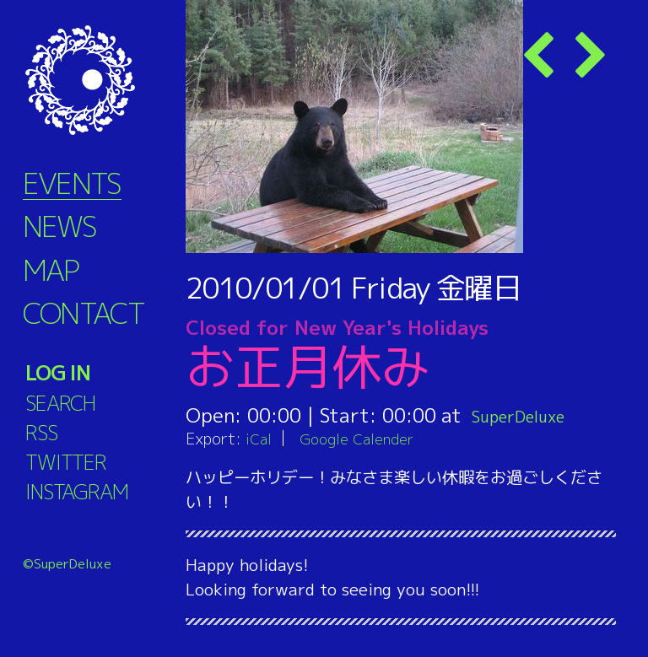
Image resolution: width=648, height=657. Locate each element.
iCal (260, 438)
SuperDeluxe (529, 414)
